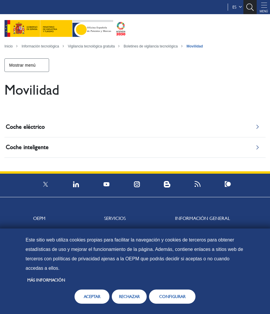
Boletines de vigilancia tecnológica (151, 46)
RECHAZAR (129, 296)
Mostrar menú (22, 65)
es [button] (237, 7)
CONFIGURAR (172, 296)
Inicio (8, 46)
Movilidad (195, 46)
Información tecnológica (40, 46)
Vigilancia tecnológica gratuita (91, 46)
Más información (46, 280)
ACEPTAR (92, 296)
